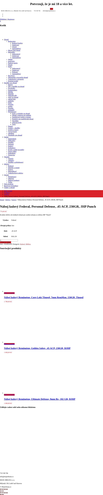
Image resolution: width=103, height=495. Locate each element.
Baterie (10, 85)
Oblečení (11, 178)
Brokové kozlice (17, 43)
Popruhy (10, 104)
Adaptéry (11, 160)
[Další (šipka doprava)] (3, 494)
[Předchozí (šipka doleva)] (1, 494)
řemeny (10, 126)
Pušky (10, 66)
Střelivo (6, 164)
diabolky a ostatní (14, 168)
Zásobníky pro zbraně (15, 135)
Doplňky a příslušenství (15, 162)
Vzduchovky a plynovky (16, 79)
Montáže (11, 94)
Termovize (11, 155)
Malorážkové (12, 171)
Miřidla (10, 92)
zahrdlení (11, 133)
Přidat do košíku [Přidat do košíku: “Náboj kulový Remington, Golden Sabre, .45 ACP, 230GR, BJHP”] (9, 344)
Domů (2, 200)
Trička (10, 182)
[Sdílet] (5, 492)
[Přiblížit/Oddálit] (1, 492)
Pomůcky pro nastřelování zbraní (22, 119)
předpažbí (11, 110)
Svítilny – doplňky (14, 128)
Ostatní (14, 47)
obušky (10, 59)
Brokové (11, 166)
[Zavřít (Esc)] (7, 492)
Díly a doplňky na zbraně (16, 86)
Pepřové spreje (13, 63)
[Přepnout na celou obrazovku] (3, 492)
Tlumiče (6, 157)
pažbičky (11, 101)
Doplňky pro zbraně (10, 83)
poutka (10, 106)
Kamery (10, 146)
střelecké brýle (17, 122)
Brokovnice (12, 41)
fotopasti (11, 144)
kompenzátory (12, 90)
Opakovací (15, 45)
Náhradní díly (12, 95)
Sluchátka (15, 121)
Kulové (10, 169)
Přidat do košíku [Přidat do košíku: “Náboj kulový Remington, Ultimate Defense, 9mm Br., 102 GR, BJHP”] (9, 395)
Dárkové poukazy (13, 180)
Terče (14, 124)
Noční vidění (12, 151)
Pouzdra (10, 108)
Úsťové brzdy (12, 131)
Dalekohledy (12, 139)
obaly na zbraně (13, 97)
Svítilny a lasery (13, 130)
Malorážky (11, 52)
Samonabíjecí (16, 48)
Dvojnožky (11, 88)
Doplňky (11, 142)
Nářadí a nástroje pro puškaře (21, 115)
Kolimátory (11, 148)
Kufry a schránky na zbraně (21, 113)
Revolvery (11, 76)
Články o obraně (9, 187)
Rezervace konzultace (11, 186)
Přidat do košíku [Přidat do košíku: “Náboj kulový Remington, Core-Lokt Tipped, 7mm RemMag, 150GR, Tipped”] (9, 293)
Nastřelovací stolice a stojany (21, 117)
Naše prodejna (8, 184)
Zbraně (6, 39)
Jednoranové (16, 54)
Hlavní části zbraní (14, 50)
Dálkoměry (11, 141)
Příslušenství (12, 112)
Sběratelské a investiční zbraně (18, 77)
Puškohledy (12, 153)
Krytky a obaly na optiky (16, 150)
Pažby (10, 103)
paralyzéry (11, 61)
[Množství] (9, 240)
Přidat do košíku (5, 242)
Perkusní (15, 72)
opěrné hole (12, 99)
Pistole (10, 65)
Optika (6, 137)
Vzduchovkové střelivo (15, 173)
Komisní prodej (13, 81)
